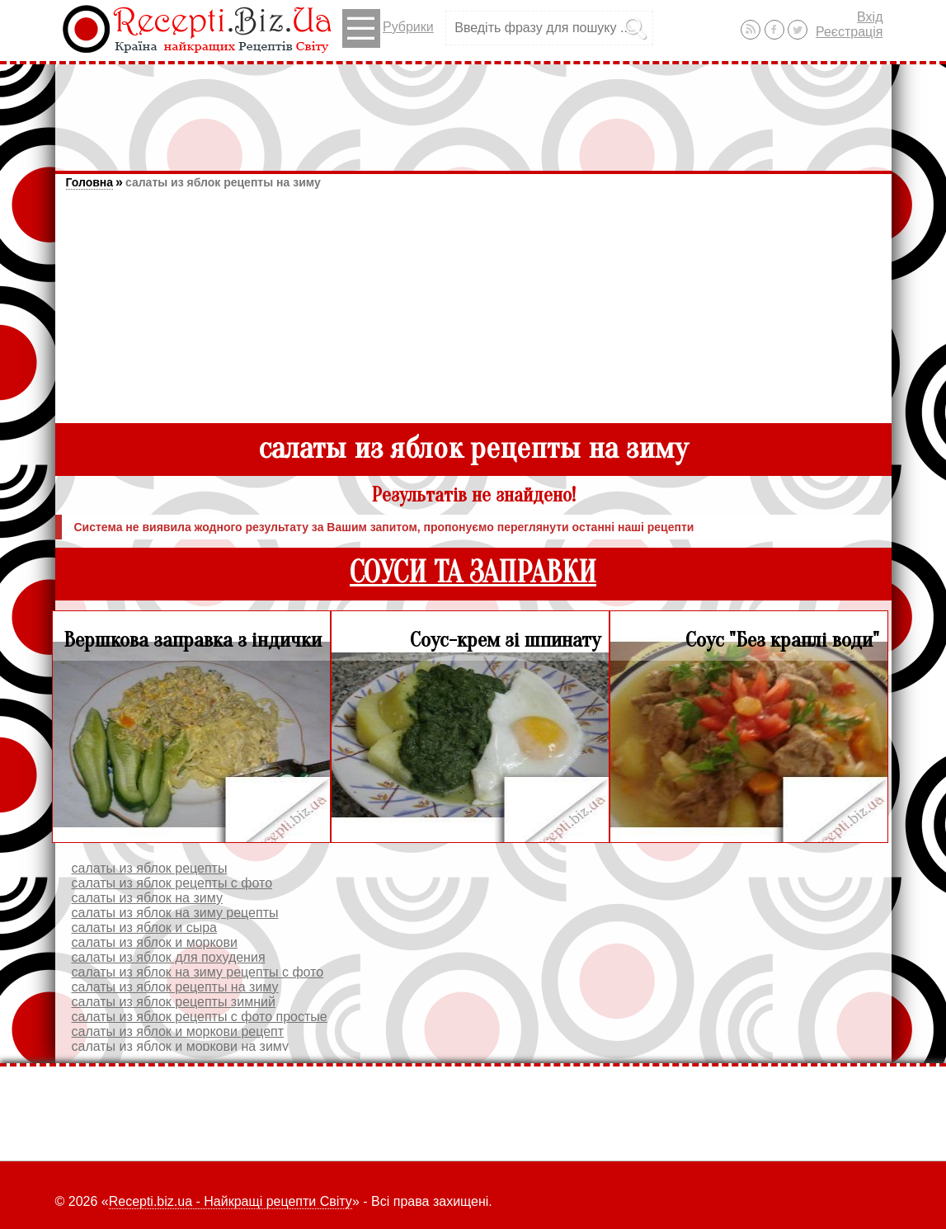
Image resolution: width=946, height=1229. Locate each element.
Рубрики (388, 28)
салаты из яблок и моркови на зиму (180, 1046)
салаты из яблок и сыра (144, 928)
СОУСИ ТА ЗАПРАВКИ (473, 573)
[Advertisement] (473, 110)
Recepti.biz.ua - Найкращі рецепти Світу (230, 1201)
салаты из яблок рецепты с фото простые (199, 1017)
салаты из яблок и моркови (155, 942)
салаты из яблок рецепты (150, 868)
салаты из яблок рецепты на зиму (223, 182)
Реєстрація (849, 32)
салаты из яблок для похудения (169, 957)
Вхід (869, 17)
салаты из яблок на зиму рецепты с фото (198, 972)
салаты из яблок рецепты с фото (172, 883)
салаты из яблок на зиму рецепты (175, 913)
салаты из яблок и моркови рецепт (178, 1031)
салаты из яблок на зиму (147, 898)
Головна (90, 182)
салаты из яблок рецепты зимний (173, 1002)
